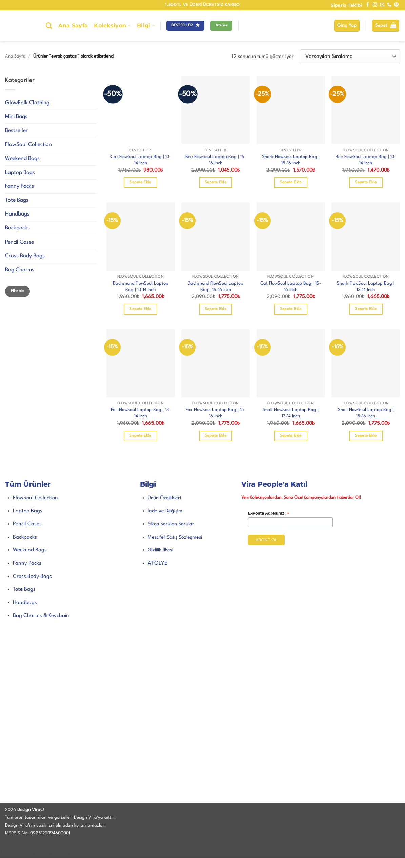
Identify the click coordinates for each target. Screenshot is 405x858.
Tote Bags (16, 200)
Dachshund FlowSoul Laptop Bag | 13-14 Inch (140, 286)
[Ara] (49, 26)
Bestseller (16, 130)
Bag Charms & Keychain (41, 615)
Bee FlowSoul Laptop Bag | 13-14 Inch (366, 160)
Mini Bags (16, 116)
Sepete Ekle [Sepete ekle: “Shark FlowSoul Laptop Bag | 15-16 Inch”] (291, 182)
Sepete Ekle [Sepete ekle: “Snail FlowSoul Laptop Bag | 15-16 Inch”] (366, 436)
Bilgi (146, 25)
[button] (347, 26)
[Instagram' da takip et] (375, 4)
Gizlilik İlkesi (160, 550)
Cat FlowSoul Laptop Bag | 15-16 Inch (290, 286)
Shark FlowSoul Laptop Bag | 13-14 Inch (365, 286)
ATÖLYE (157, 563)
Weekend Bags (22, 158)
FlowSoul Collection (28, 145)
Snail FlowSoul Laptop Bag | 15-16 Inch (366, 413)
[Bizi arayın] (389, 4)
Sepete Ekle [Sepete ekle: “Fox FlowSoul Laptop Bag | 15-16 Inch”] (215, 436)
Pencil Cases (19, 242)
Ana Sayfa (73, 25)
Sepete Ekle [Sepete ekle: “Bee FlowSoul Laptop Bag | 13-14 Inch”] (366, 182)
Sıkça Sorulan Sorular (171, 524)
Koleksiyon (112, 25)
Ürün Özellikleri (164, 498)
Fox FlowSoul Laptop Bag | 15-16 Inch (216, 413)
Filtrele (17, 291)
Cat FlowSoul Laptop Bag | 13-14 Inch (140, 160)
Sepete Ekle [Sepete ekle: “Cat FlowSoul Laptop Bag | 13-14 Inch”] (140, 182)
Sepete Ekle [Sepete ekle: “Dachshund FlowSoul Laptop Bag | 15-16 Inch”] (215, 309)
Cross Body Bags (25, 256)
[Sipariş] (350, 56)
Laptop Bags (20, 172)
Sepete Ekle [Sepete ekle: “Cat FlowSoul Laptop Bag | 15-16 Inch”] (291, 309)
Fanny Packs (19, 186)
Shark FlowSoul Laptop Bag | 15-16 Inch (291, 160)
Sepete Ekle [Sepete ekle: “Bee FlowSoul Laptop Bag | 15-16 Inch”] (215, 182)
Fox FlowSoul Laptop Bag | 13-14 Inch (140, 413)
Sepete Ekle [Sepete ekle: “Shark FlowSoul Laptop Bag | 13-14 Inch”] (366, 309)
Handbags (17, 214)
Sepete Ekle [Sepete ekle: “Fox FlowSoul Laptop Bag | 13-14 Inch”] (140, 436)
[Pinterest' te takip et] (396, 4)
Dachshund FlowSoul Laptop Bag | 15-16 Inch (215, 286)
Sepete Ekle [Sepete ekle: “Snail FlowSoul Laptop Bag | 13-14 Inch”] (291, 436)
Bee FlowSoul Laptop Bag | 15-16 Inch (215, 160)
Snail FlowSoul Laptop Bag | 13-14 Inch (291, 413)
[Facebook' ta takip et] (367, 4)
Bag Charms (19, 270)
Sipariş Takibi (346, 5)
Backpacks (17, 228)
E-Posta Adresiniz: (268, 513)
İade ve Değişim (165, 511)
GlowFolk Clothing (27, 103)
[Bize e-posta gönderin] (382, 4)
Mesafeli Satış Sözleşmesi (175, 537)
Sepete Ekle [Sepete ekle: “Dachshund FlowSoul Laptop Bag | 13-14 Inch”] (140, 309)
